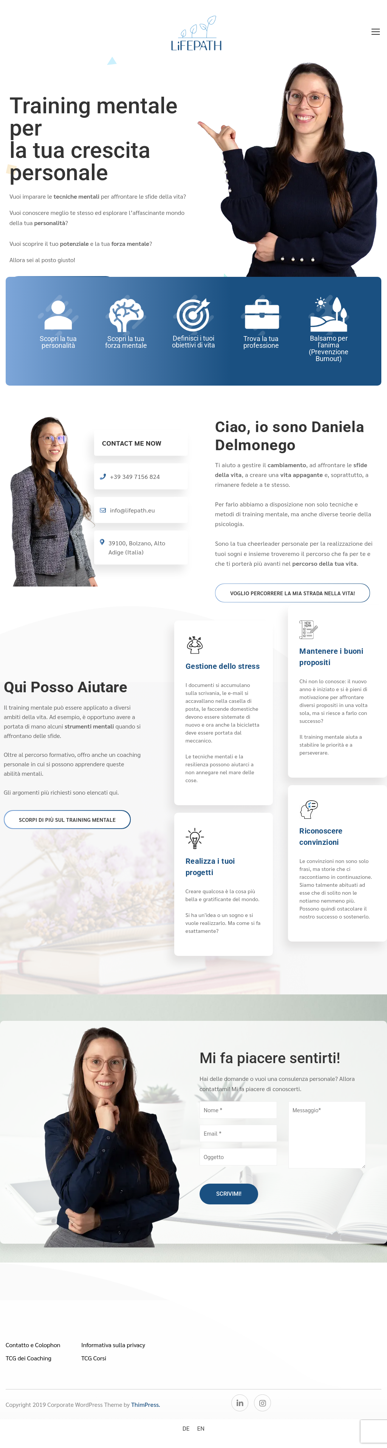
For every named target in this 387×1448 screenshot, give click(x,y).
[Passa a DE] (186, 1428)
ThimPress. (145, 1404)
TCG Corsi (93, 1358)
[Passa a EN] (201, 1428)
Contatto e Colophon (33, 1345)
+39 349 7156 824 (135, 476)
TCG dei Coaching (28, 1358)
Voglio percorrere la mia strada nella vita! (292, 593)
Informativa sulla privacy (113, 1345)
